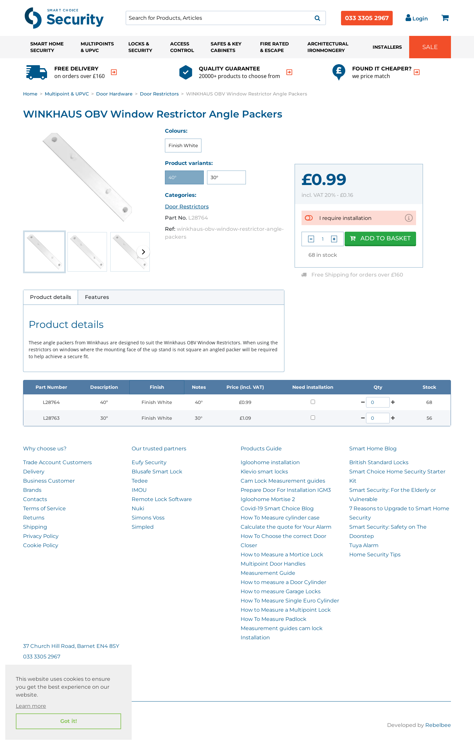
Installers (387, 47)
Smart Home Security (47, 47)
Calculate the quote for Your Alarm (286, 527)
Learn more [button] (31, 706)
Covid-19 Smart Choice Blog (277, 508)
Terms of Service (44, 508)
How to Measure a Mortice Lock (282, 554)
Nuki (138, 508)
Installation (255, 637)
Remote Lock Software (162, 499)
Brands (32, 490)
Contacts (35, 499)
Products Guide (261, 448)
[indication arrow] (114, 72)
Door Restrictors (159, 93)
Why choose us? (44, 448)
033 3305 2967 (367, 18)
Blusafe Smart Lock (157, 471)
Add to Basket (380, 238)
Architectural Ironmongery (327, 47)
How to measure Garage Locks (281, 591)
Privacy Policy (41, 536)
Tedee (140, 481)
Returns (33, 518)
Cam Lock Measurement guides (283, 481)
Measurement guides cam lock (282, 628)
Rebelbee (438, 725)
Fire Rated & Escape (274, 47)
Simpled (143, 527)
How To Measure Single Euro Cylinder (290, 601)
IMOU (139, 490)
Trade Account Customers (57, 462)
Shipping (35, 527)
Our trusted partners (159, 448)
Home (30, 93)
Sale (430, 47)
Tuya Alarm (364, 545)
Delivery (33, 471)
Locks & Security (140, 47)
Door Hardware (114, 93)
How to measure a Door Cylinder (283, 582)
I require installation (345, 218)
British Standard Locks (378, 462)
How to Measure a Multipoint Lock (286, 610)
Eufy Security (149, 462)
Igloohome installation (270, 462)
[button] (143, 251)
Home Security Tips (375, 554)
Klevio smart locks (264, 471)
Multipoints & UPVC (97, 47)
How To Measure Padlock (273, 619)
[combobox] (226, 18)
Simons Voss (148, 518)
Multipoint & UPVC (67, 93)
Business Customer (49, 481)
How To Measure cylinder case (280, 518)
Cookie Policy (40, 545)
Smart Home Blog (373, 448)
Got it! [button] (68, 721)
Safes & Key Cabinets (226, 47)
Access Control (182, 47)
